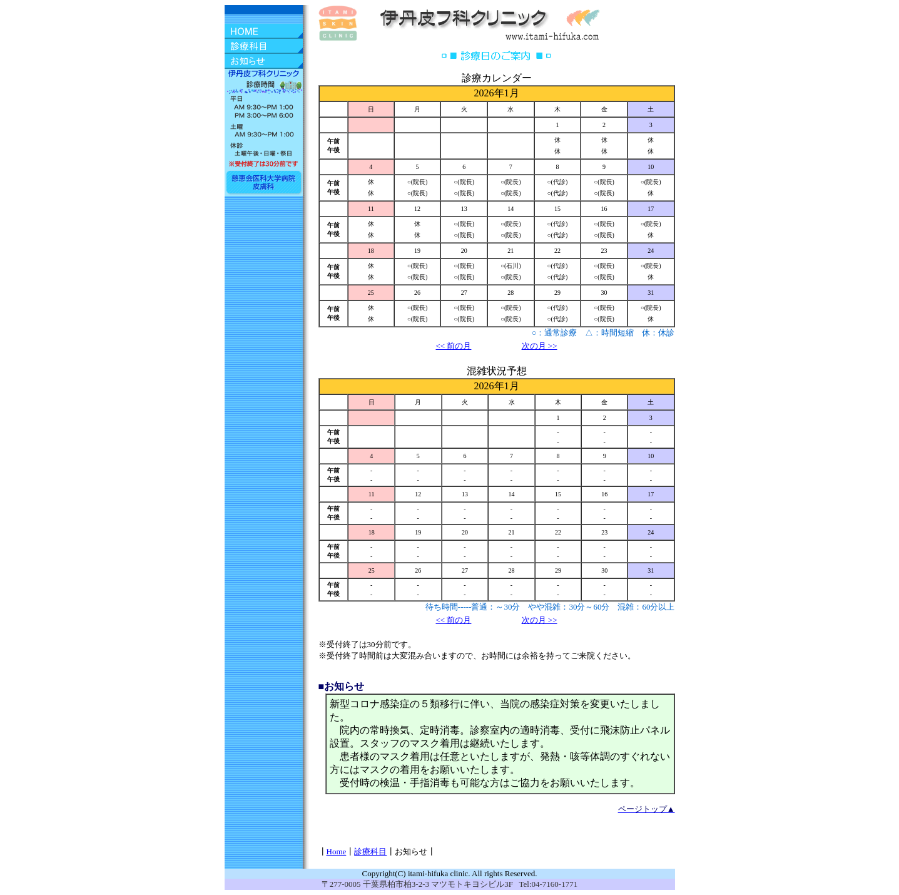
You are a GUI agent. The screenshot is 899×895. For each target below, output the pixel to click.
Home (337, 851)
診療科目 (370, 851)
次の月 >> (539, 345)
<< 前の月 (454, 345)
